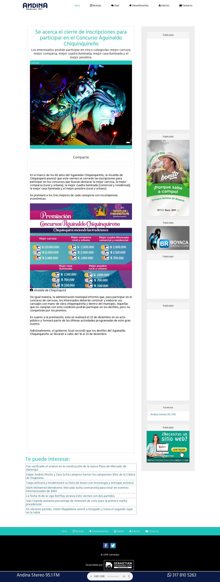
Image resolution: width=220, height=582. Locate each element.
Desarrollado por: (110, 565)
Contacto (185, 5)
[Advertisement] (168, 84)
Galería (119, 531)
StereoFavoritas (138, 5)
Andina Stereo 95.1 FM (163, 414)
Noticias (95, 5)
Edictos (164, 5)
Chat (115, 5)
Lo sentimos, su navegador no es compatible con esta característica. (110, 576)
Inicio (77, 5)
